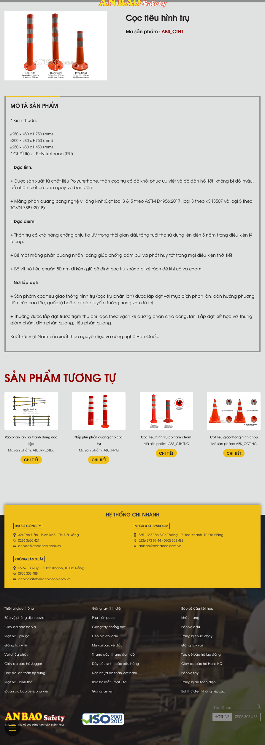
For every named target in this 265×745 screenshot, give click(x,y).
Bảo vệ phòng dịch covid (24, 617)
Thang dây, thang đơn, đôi (114, 654)
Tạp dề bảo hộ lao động (201, 654)
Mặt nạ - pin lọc (17, 635)
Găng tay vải (192, 645)
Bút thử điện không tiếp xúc (203, 691)
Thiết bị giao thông (19, 608)
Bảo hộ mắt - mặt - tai (110, 681)
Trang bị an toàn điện (198, 681)
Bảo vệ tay (190, 672)
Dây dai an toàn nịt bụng (25, 672)
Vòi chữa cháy (16, 654)
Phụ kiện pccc (103, 617)
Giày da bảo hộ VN (20, 626)
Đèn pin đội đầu (105, 635)
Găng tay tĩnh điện (107, 608)
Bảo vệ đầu (190, 626)
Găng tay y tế (15, 645)
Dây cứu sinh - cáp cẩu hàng (115, 663)
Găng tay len (103, 691)
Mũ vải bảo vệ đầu (107, 645)
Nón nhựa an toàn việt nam (114, 672)
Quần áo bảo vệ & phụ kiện (27, 691)
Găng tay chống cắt (109, 626)
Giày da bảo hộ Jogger (23, 663)
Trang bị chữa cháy (197, 635)
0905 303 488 (246, 716)
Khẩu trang (190, 617)
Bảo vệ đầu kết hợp (197, 608)
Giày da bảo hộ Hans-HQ (202, 663)
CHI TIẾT (31, 459)
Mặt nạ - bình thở (18, 681)
